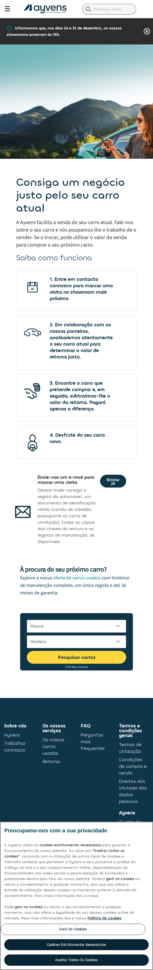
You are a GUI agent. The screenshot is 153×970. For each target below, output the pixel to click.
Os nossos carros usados (53, 746)
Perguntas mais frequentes (93, 742)
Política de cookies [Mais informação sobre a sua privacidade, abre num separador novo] (104, 918)
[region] (76, 896)
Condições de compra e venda (133, 766)
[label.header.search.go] (88, 9)
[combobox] (109, 9)
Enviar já (113, 481)
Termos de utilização (130, 748)
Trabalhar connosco (15, 746)
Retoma (51, 761)
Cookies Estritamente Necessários (76, 944)
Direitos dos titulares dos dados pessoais (133, 791)
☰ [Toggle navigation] (7, 9)
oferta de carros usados (77, 578)
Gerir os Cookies (73, 929)
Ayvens (12, 735)
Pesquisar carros (77, 657)
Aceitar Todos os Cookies (76, 960)
